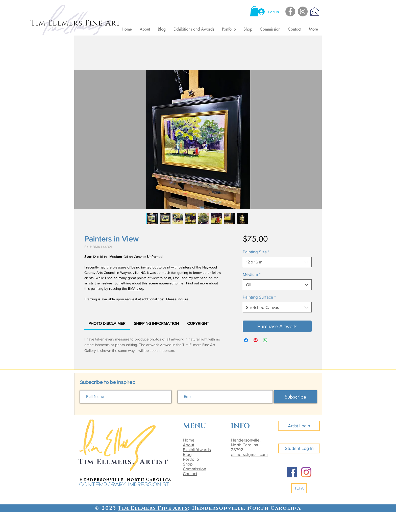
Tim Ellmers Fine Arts (153, 508)
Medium (252, 274)
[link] (107, 323)
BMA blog (135, 288)
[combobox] (277, 262)
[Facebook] (290, 11)
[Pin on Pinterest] (256, 340)
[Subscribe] (295, 396)
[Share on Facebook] (246, 340)
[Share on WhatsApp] (265, 340)
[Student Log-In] (299, 448)
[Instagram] (303, 11)
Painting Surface (259, 297)
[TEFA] (299, 488)
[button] (254, 11)
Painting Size (256, 251)
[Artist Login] (299, 426)
